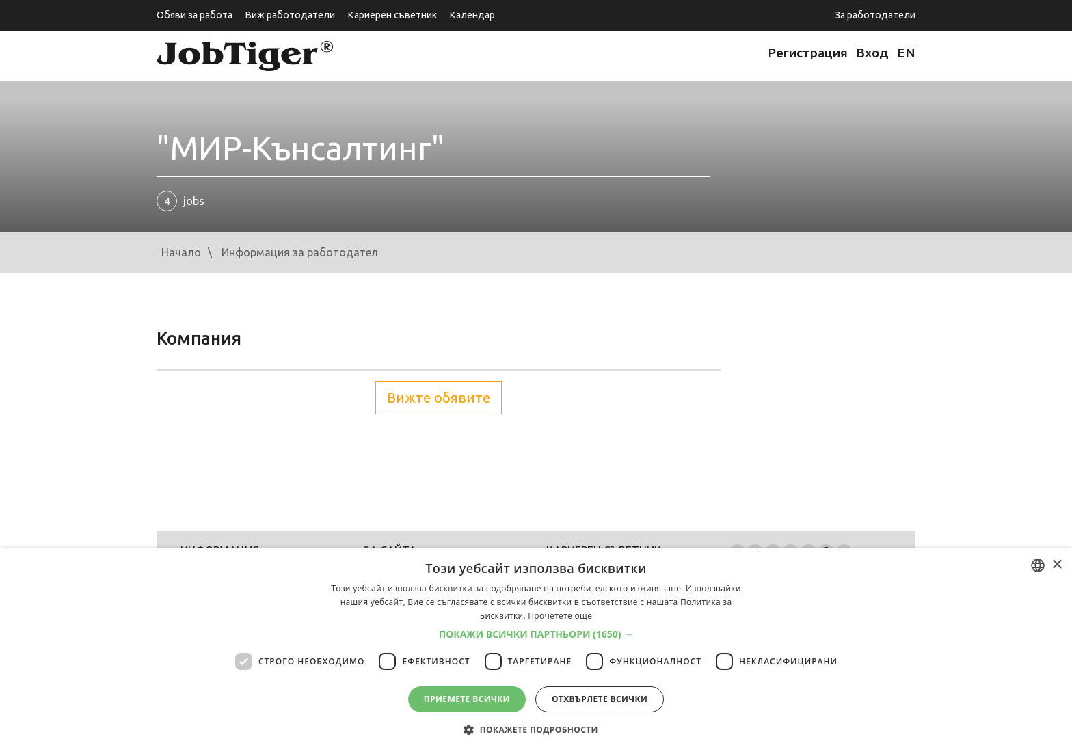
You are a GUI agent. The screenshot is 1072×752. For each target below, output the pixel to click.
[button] (536, 634)
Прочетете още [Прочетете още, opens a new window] (560, 615)
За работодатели (875, 15)
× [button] (1056, 565)
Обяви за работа (194, 15)
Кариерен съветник (392, 15)
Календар (472, 15)
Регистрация (808, 52)
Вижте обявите (438, 397)
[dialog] (536, 650)
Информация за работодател (300, 252)
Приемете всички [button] (467, 699)
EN (906, 52)
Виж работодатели (290, 15)
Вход (872, 52)
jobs (180, 201)
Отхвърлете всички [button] (599, 699)
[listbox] (1038, 565)
